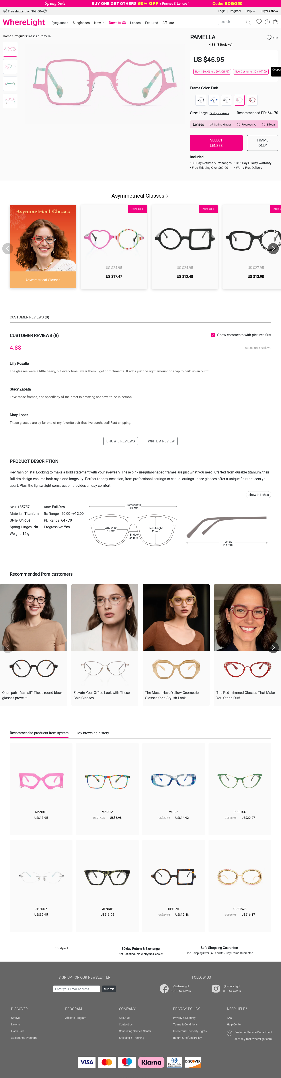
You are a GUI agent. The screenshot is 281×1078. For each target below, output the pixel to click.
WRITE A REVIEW (161, 441)
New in (99, 22)
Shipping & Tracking (131, 1037)
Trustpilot (61, 947)
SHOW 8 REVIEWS (120, 441)
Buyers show (269, 11)
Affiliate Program (75, 1017)
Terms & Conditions (185, 1023)
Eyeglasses (59, 22)
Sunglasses (81, 22)
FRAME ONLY (262, 143)
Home (7, 36)
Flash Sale (17, 1030)
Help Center (234, 1023)
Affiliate (168, 22)
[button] (273, 248)
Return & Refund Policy (187, 1037)
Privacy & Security (184, 1017)
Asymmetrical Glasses (140, 195)
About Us (124, 1017)
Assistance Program (24, 1037)
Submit (109, 988)
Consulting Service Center (135, 1030)
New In (15, 1023)
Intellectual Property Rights (190, 1030)
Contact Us (126, 1023)
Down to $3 (117, 22)
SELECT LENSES (216, 143)
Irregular (19, 36)
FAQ (229, 1017)
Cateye (15, 1017)
